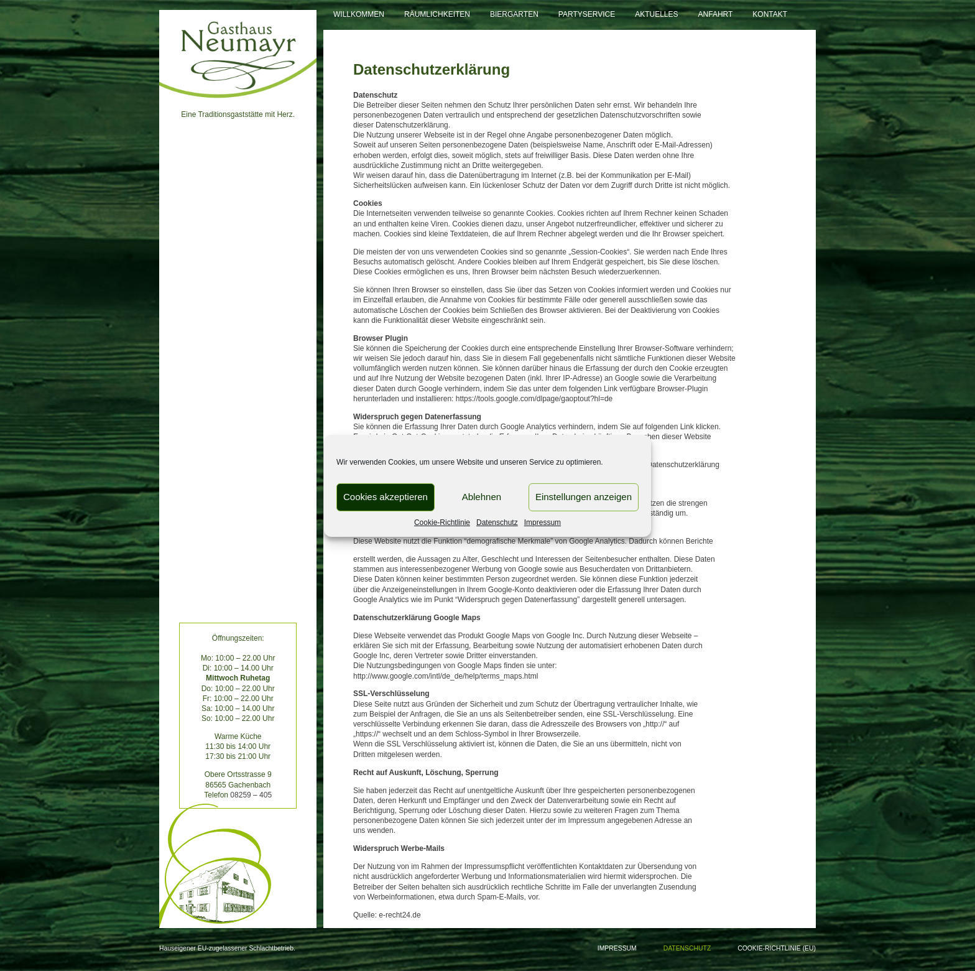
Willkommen (358, 14)
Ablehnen (481, 496)
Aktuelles (656, 14)
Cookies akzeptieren (385, 496)
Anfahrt (715, 14)
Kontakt (769, 14)
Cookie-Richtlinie (442, 522)
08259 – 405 (251, 795)
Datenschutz (497, 522)
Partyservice (586, 14)
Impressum (542, 522)
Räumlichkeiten (437, 14)
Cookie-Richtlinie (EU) (776, 948)
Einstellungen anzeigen (583, 496)
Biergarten (514, 14)
